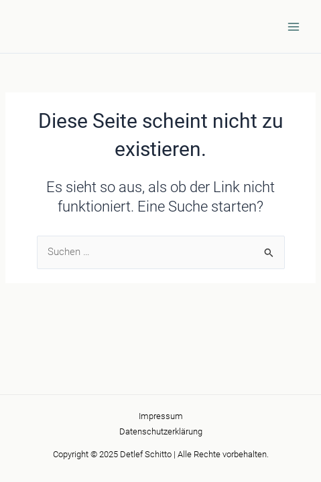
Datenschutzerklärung (160, 431)
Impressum (161, 416)
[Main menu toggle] (293, 27)
